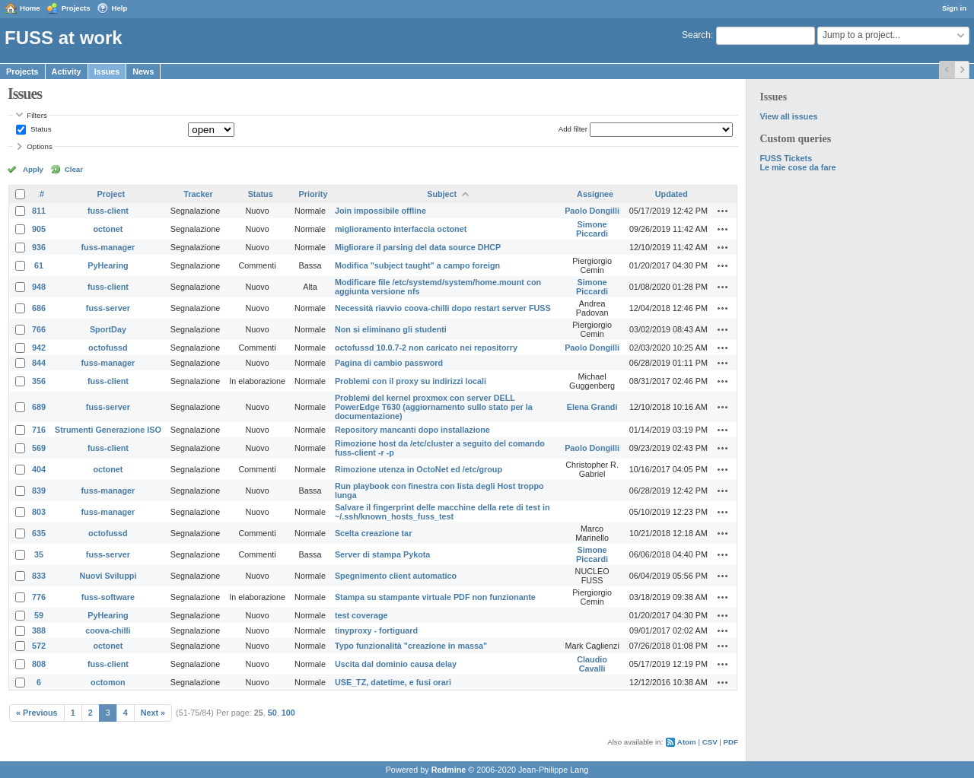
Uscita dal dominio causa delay (396, 663)
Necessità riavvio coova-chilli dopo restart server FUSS (443, 308)
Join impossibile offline (380, 210)
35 (38, 554)
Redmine (448, 769)
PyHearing (108, 265)
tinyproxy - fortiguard (376, 630)
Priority (313, 193)
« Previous (37, 712)
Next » (153, 712)
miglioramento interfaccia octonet (400, 228)
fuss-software (108, 597)
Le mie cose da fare (797, 167)
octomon (108, 682)
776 (39, 597)
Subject (442, 193)
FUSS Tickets (785, 158)
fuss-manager (108, 247)
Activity (66, 71)
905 (39, 228)
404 (39, 469)
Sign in (954, 8)
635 (39, 533)
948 (39, 286)
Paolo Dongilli (592, 210)
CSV (710, 742)
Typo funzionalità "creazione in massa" (411, 645)
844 (39, 362)
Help (120, 8)
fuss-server (108, 308)
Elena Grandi (592, 406)
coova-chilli (107, 630)
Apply (33, 169)
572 (39, 645)
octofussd (108, 347)
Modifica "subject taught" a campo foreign (417, 265)
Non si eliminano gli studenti (391, 329)
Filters (36, 115)
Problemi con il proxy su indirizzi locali (410, 381)
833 (39, 575)
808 (39, 663)
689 (39, 406)
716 (39, 429)
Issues (107, 71)
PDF (731, 742)
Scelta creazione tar (373, 533)
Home (30, 8)
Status (39, 129)
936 (39, 247)
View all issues (788, 116)
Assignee (595, 193)
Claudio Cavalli (592, 664)
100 (288, 712)
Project (111, 193)
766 (39, 329)
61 (38, 265)
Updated (671, 193)
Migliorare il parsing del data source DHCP (418, 247)
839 (39, 490)
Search (696, 35)
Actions (723, 211)
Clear (74, 169)
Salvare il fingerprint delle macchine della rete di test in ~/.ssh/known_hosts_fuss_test (442, 512)
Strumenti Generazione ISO (108, 429)
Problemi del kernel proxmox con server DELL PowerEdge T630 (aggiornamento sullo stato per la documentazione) (434, 407)
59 (38, 615)
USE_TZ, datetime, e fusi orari (393, 682)
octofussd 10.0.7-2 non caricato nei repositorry (426, 347)
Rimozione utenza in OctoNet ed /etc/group (418, 469)
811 (39, 210)
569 (39, 448)
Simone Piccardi (592, 229)
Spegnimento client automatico (396, 575)
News (143, 71)
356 (39, 381)
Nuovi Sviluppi (107, 575)
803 (39, 511)
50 (272, 712)
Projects (76, 8)
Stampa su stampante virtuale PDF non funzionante (435, 597)
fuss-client (108, 210)
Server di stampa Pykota (382, 554)
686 (39, 308)
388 (39, 630)
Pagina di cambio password (389, 362)
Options (40, 146)
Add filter (573, 129)
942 (39, 347)
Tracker (197, 193)
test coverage (361, 615)
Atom (686, 742)
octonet (108, 228)
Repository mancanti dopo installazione (412, 429)
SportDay (108, 329)
